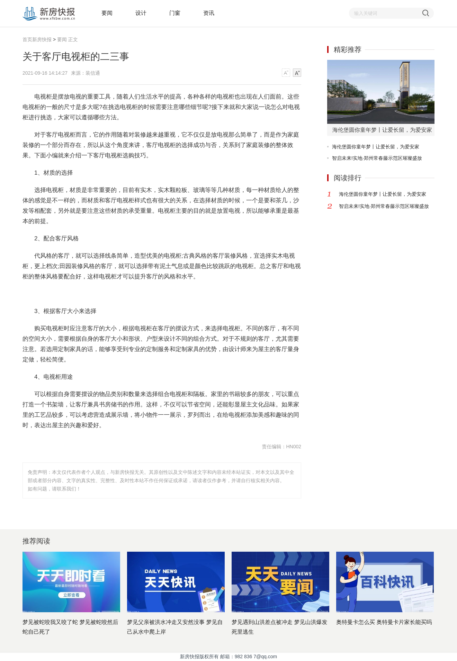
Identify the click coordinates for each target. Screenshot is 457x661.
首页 (27, 39)
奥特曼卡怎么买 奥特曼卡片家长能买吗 (384, 622)
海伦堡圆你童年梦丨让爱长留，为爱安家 (375, 146)
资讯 (208, 13)
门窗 (174, 13)
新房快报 (42, 39)
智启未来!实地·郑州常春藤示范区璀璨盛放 (377, 158)
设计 (140, 13)
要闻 (107, 13)
